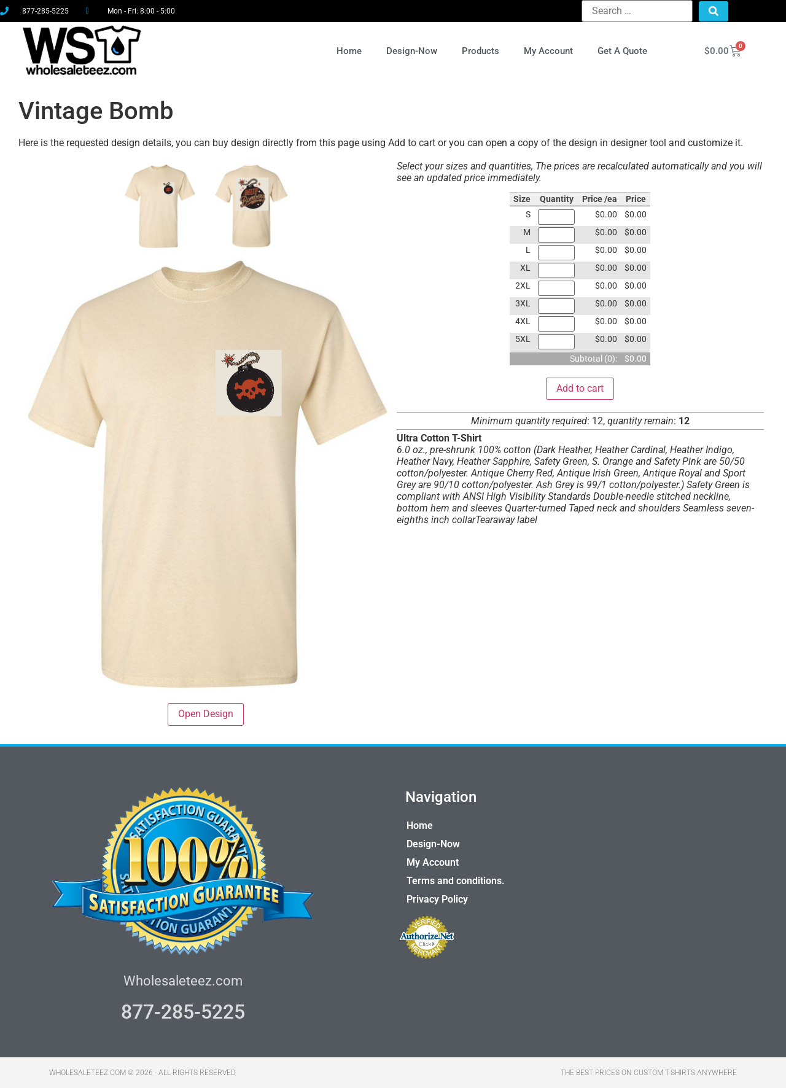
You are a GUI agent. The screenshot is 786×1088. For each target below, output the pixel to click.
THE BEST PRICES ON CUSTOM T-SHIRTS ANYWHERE (649, 1072)
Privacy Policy (437, 899)
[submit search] (713, 11)
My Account (548, 50)
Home (349, 50)
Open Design (205, 714)
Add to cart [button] (580, 388)
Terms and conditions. (456, 881)
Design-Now (411, 50)
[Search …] (637, 11)
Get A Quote (622, 50)
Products (480, 50)
